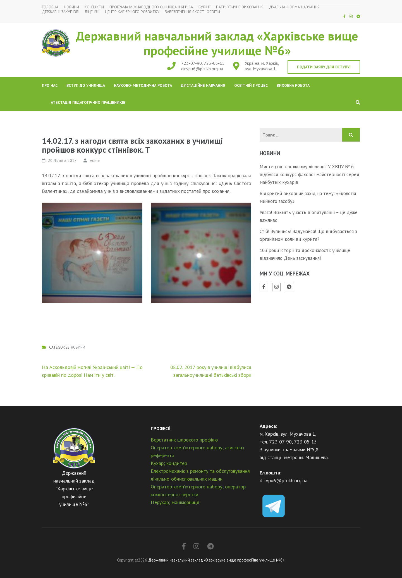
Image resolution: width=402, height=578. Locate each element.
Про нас (50, 85)
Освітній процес (251, 85)
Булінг (204, 7)
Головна (50, 7)
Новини (71, 7)
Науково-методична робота (143, 85)
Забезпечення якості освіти (192, 11)
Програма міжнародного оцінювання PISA (151, 7)
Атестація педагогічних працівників (88, 102)
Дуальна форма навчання (294, 7)
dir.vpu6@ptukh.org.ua (202, 68)
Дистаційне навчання (203, 85)
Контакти (94, 7)
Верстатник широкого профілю (184, 440)
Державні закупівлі (60, 11)
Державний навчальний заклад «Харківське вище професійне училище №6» (217, 43)
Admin (95, 160)
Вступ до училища (85, 85)
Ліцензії (92, 11)
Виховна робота (293, 85)
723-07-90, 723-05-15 (203, 63)
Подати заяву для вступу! (324, 66)
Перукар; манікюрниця (175, 502)
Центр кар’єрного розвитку (132, 11)
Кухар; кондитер (169, 463)
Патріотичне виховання (240, 7)
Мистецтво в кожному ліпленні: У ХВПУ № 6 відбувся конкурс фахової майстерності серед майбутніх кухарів (310, 174)
